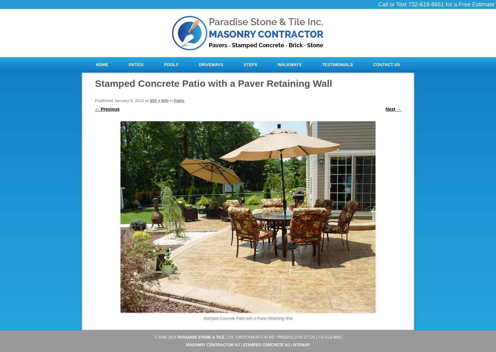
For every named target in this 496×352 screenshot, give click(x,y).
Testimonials (337, 64)
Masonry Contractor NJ (213, 345)
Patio (179, 100)
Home (102, 64)
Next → (393, 109)
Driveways (211, 64)
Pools (171, 64)
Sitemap (301, 345)
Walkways (290, 64)
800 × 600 (159, 100)
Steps (250, 64)
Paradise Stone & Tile (201, 337)
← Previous (107, 109)
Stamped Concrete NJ (266, 345)
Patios (136, 64)
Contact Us (386, 64)
